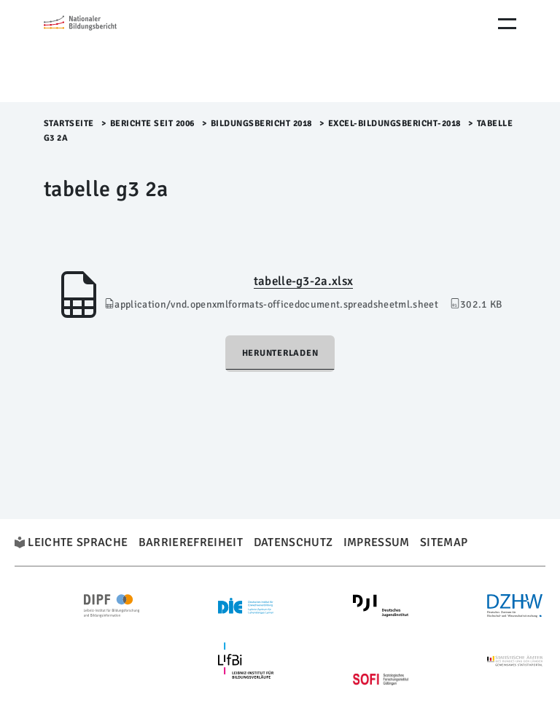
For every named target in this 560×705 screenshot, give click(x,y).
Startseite (69, 123)
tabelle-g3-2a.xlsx (303, 281)
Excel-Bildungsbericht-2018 (394, 123)
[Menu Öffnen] (507, 24)
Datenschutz (293, 542)
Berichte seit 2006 (152, 123)
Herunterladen (280, 353)
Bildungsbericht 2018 (261, 123)
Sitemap (443, 542)
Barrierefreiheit (191, 542)
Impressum (376, 542)
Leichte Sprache (78, 542)
